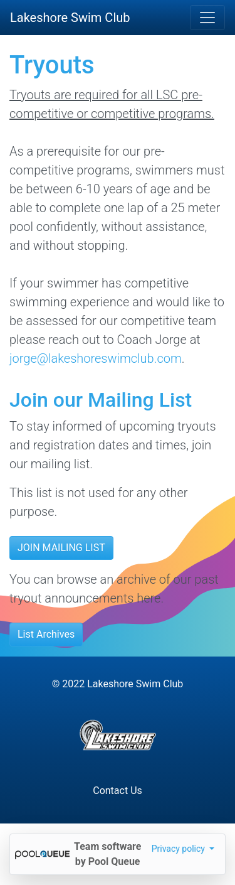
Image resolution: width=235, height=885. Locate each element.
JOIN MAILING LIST (61, 548)
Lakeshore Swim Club (70, 17)
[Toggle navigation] (207, 17)
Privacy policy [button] (179, 849)
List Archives (46, 634)
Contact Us (117, 790)
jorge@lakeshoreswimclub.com (95, 358)
